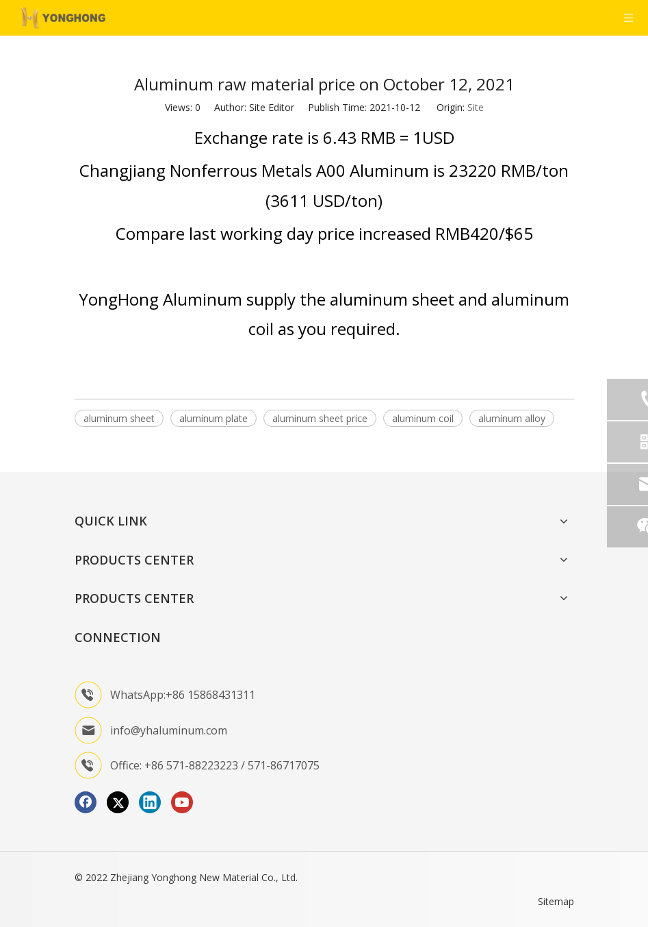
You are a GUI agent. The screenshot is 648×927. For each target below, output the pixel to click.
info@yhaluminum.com (168, 730)
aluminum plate (213, 418)
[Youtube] (182, 802)
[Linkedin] (150, 802)
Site (475, 107)
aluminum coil (423, 418)
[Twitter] (118, 802)
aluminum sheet (119, 418)
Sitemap (556, 901)
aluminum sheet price (319, 418)
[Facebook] (85, 802)
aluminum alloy (511, 418)
